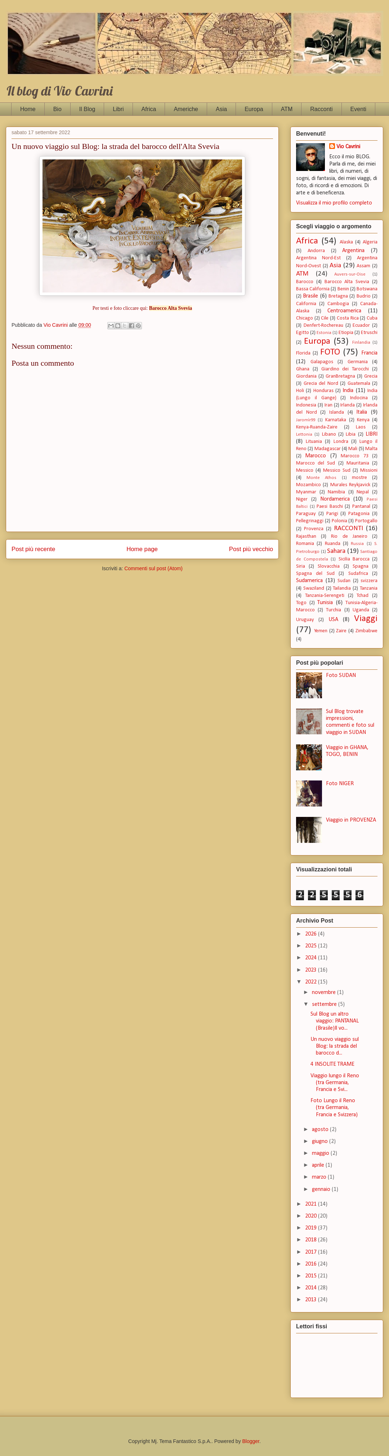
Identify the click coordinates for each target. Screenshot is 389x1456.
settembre (325, 1004)
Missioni (368, 470)
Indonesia (306, 405)
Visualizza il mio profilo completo (334, 203)
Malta (371, 449)
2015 (311, 1276)
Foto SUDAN (341, 675)
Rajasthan (306, 536)
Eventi (358, 109)
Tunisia (325, 603)
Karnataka (335, 420)
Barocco (304, 282)
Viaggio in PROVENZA (351, 820)
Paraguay (306, 513)
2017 (311, 1252)
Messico (304, 470)
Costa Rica (348, 318)
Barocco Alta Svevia (347, 282)
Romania (305, 543)
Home (28, 109)
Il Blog (87, 109)
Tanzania (368, 588)
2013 (311, 1300)
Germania (358, 362)
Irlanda (347, 405)
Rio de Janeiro (349, 536)
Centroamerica (344, 311)
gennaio (322, 1189)
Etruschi (369, 332)
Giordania (306, 376)
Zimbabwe (366, 631)
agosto (321, 1129)
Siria (300, 566)
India (348, 390)
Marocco (315, 456)
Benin (343, 289)
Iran (328, 405)
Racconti (321, 109)
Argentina (353, 251)
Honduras (323, 390)
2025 (311, 946)
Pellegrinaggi (309, 521)
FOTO (330, 352)
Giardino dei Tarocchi (345, 369)
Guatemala (359, 383)
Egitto (302, 332)
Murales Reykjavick (350, 485)
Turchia (333, 610)
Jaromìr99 (305, 420)
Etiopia (346, 332)
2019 (311, 1228)
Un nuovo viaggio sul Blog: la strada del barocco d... (334, 1046)
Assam (363, 266)
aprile (319, 1165)
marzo (320, 1177)
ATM (287, 109)
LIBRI (371, 434)
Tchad (362, 595)
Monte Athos (321, 477)
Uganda (361, 610)
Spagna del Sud (315, 573)
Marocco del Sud (315, 463)
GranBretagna (340, 376)
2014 (311, 1288)
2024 (311, 958)
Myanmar (306, 492)
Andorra (316, 251)
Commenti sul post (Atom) (153, 568)
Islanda (336, 412)
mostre (359, 477)
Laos (361, 427)
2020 (311, 1216)
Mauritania (357, 463)
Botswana (367, 289)
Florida (303, 353)
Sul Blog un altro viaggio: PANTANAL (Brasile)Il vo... (334, 1021)
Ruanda (332, 543)
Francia (369, 353)
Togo (301, 603)
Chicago (304, 318)
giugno (320, 1141)
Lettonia (304, 434)
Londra (341, 441)
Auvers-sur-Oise (350, 274)
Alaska (346, 242)
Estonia (324, 332)
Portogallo (366, 521)
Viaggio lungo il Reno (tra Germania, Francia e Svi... (334, 1082)
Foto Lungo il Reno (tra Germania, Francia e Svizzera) (334, 1107)
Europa (254, 109)
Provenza (313, 529)
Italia (361, 412)
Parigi (332, 513)
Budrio (364, 296)
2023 (311, 970)
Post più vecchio (251, 549)
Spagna (360, 566)
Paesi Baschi (330, 506)
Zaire (341, 631)
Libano (329, 434)
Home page (142, 549)
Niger (302, 499)
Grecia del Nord (321, 383)
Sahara (336, 551)
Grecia (370, 376)
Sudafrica (358, 573)
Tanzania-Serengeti (324, 595)
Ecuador (361, 325)
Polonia (339, 521)
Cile (324, 318)
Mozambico (308, 485)
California (306, 304)
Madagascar (327, 449)
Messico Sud (336, 470)
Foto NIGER (340, 784)
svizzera (369, 581)
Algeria (370, 242)
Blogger (250, 1441)
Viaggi (365, 618)
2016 (311, 1264)
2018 (311, 1240)
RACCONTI (348, 528)
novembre (324, 992)
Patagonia (359, 513)
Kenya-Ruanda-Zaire (316, 427)
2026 (311, 934)
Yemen (320, 631)
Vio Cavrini (348, 147)
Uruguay (305, 620)
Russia (357, 543)
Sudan (343, 581)
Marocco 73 (354, 456)
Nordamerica (335, 499)
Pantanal (361, 506)
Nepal (363, 492)
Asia (221, 109)
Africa (149, 109)
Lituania (314, 441)
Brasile (310, 296)
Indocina (359, 398)
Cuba (372, 318)
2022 (311, 982)
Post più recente (33, 549)
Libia (351, 434)
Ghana (302, 369)
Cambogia (338, 304)
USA (333, 620)
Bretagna (338, 296)
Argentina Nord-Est (318, 258)
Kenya (363, 420)
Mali (352, 449)
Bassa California (313, 289)
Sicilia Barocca (354, 559)
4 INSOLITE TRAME (332, 1064)
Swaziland (313, 588)
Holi (300, 390)
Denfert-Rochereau (323, 325)
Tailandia (342, 588)
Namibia (336, 492)
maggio (321, 1153)
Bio (57, 109)
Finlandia (361, 342)
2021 (311, 1204)
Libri (118, 109)
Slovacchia (329, 566)
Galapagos (321, 362)
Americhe (186, 109)
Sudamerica (309, 581)
